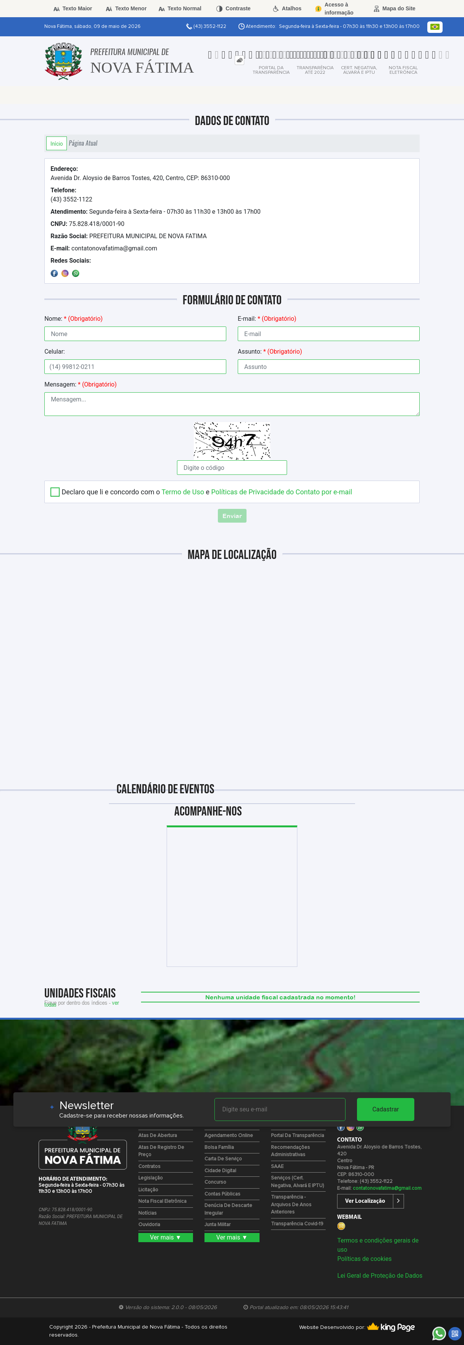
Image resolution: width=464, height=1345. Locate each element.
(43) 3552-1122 (71, 195)
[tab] (239, 60)
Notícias (147, 1213)
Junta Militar (217, 1224)
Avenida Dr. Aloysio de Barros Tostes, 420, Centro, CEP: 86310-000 (140, 173)
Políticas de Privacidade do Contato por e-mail (281, 492)
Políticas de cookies (364, 1258)
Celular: (54, 351)
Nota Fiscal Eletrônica (162, 1201)
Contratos (149, 1166)
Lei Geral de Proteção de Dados (379, 1275)
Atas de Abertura (157, 1135)
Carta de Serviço (223, 1159)
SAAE (277, 1166)
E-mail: (267, 318)
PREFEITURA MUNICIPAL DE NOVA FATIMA (128, 236)
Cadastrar (385, 1109)
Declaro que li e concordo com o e (207, 492)
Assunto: (270, 351)
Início (56, 143)
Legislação (150, 1178)
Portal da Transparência (297, 1135)
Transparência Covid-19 (297, 1224)
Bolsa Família (219, 1147)
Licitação (148, 1189)
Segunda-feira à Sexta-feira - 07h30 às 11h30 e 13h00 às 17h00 (155, 211)
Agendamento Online (228, 1135)
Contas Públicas (222, 1194)
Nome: (73, 318)
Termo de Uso (183, 492)
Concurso (215, 1182)
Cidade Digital (220, 1170)
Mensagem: (80, 384)
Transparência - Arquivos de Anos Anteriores (291, 1205)
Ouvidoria (149, 1224)
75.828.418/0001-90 (87, 223)
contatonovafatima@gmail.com (103, 248)
